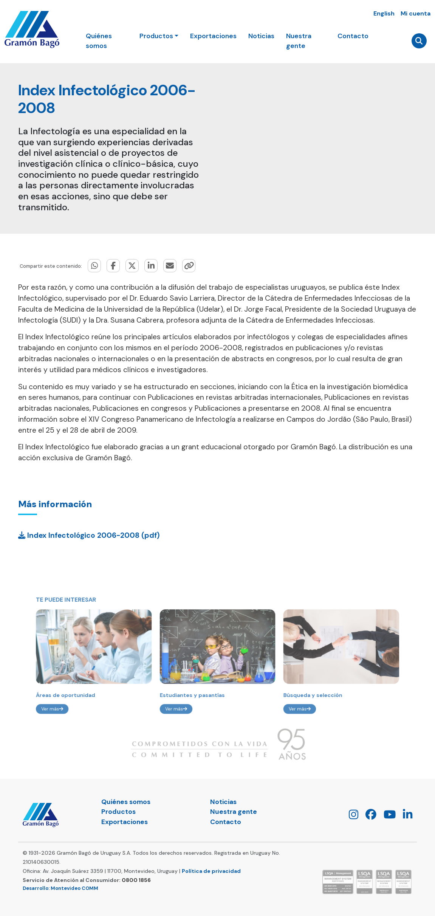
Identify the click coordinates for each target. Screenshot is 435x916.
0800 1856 (136, 880)
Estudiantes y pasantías (196, 703)
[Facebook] (368, 816)
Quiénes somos (100, 41)
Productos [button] (156, 36)
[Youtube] (387, 816)
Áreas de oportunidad (90, 703)
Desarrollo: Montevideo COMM (60, 888)
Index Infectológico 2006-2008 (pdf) (88, 535)
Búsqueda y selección (297, 703)
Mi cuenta (415, 13)
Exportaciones (213, 36)
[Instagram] (350, 816)
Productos (118, 811)
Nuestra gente (298, 41)
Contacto (352, 36)
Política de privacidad (211, 871)
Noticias (261, 36)
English (384, 13)
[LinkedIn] (404, 816)
